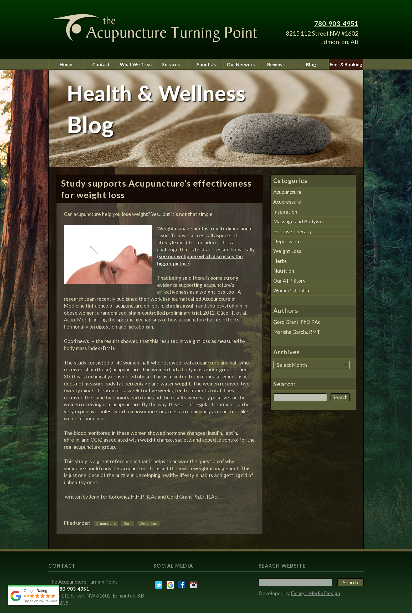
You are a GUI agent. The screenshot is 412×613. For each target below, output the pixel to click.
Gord (127, 523)
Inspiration (285, 212)
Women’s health (291, 290)
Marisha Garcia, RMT (296, 332)
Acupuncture (106, 523)
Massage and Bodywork (300, 221)
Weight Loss (149, 523)
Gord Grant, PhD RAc (296, 322)
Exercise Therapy (292, 231)
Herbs (280, 261)
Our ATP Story (289, 281)
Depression (286, 241)
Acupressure (287, 202)
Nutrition (283, 271)
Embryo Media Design (315, 593)
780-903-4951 (336, 23)
